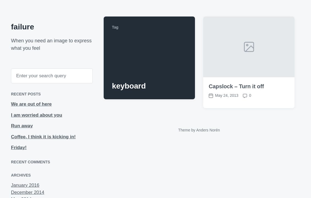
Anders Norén (208, 130)
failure (22, 27)
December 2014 (27, 192)
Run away (22, 125)
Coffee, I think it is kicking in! (43, 136)
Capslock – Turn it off (236, 88)
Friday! (19, 147)
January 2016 (25, 185)
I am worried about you (36, 115)
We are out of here (31, 104)
